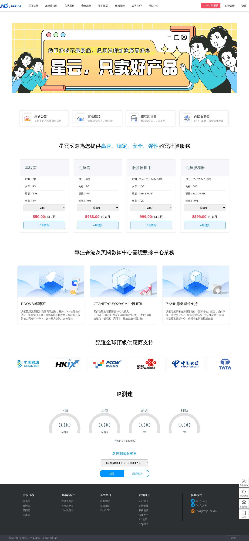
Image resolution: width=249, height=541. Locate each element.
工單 (244, 516)
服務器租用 (51, 5)
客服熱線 (244, 506)
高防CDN (105, 510)
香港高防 (105, 501)
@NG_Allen (202, 505)
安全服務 (86, 5)
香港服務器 (67, 501)
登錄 (243, 5)
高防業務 (69, 5)
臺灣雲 (26, 505)
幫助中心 (154, 5)
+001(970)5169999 (206, 511)
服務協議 (143, 510)
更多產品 (103, 5)
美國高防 (105, 505)
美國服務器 (67, 505)
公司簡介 (137, 5)
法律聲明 (143, 514)
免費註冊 (230, 5)
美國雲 (26, 510)
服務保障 (120, 5)
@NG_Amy (201, 501)
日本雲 (26, 514)
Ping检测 (143, 524)
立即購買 (44, 225)
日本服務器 (67, 510)
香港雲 (26, 501)
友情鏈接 (143, 505)
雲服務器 (33, 5)
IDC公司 (143, 519)
